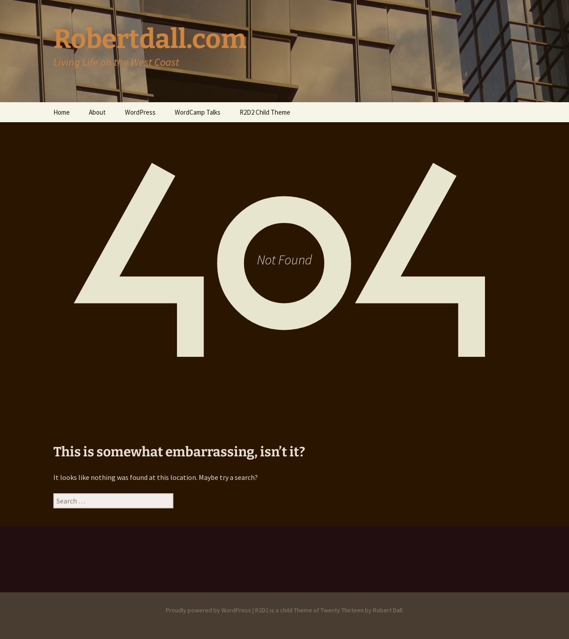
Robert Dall (387, 610)
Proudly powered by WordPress (208, 610)
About (97, 112)
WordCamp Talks (197, 112)
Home (61, 112)
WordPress (140, 112)
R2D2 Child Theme (265, 112)
